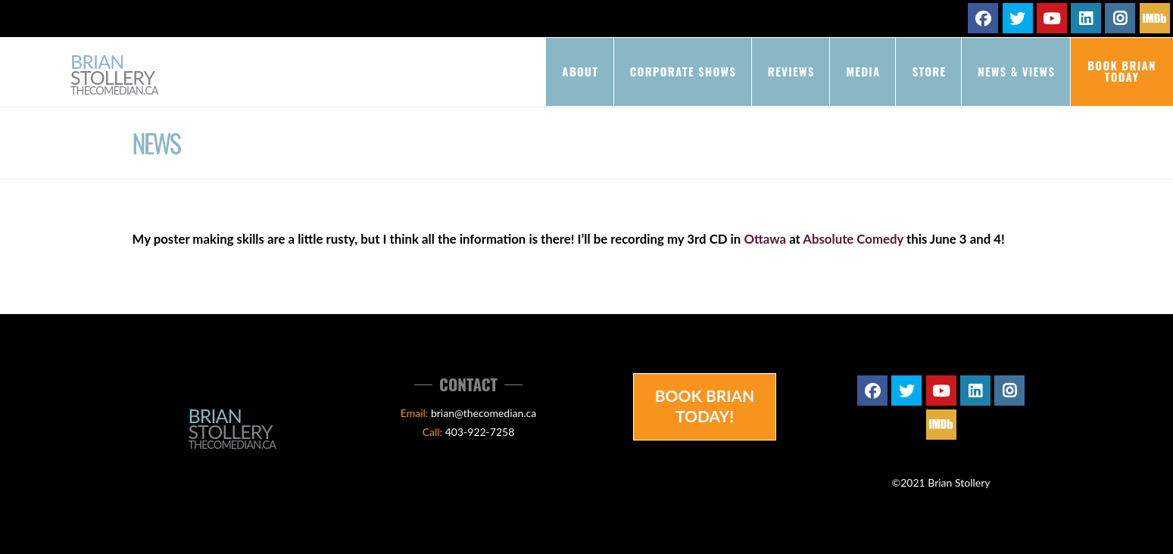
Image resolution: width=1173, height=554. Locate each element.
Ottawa (765, 239)
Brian (114, 75)
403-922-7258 (480, 431)
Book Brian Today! (705, 405)
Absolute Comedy (853, 239)
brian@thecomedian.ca (483, 412)
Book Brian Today (1121, 71)
